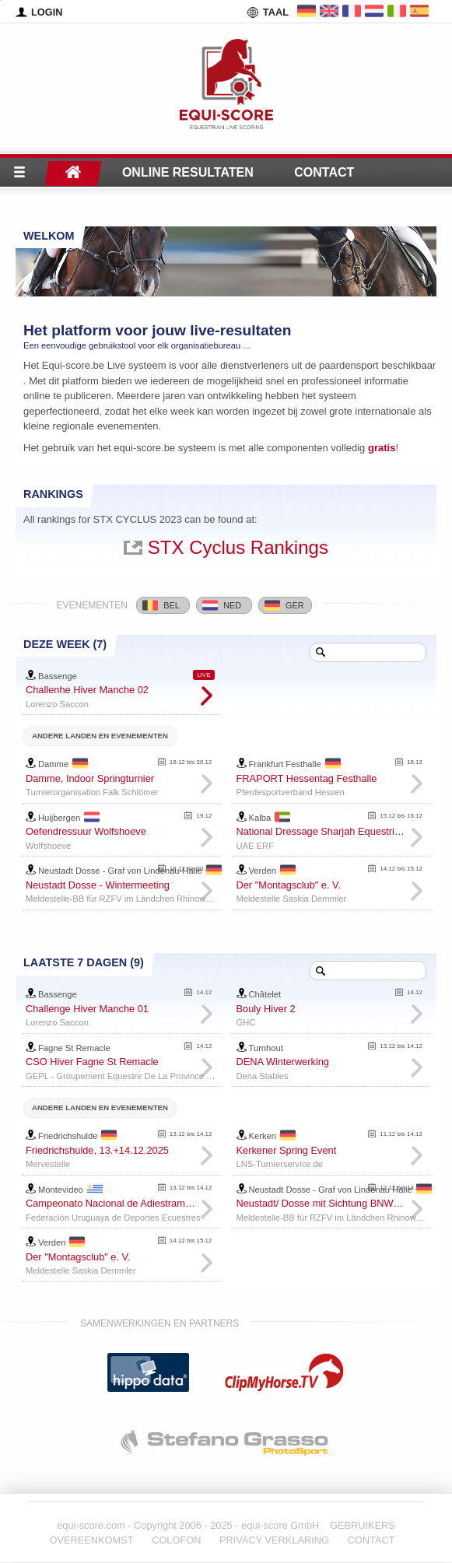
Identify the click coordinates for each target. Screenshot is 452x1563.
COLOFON (176, 1540)
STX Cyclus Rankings (238, 547)
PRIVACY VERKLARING (274, 1540)
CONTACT (371, 1540)
